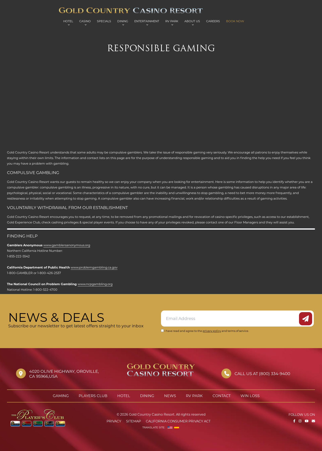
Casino (85, 21)
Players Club (93, 396)
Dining (122, 21)
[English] (170, 427)
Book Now (235, 21)
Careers (213, 21)
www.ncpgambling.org (95, 284)
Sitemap (133, 421)
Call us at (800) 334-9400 (262, 373)
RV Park (171, 21)
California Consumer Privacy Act (178, 421)
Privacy (114, 421)
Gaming (61, 396)
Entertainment (146, 21)
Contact (222, 396)
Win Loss (250, 396)
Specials (104, 21)
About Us (192, 21)
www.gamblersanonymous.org (66, 245)
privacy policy (212, 330)
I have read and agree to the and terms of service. (206, 330)
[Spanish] (176, 427)
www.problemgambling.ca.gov (94, 267)
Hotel (68, 21)
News (170, 396)
